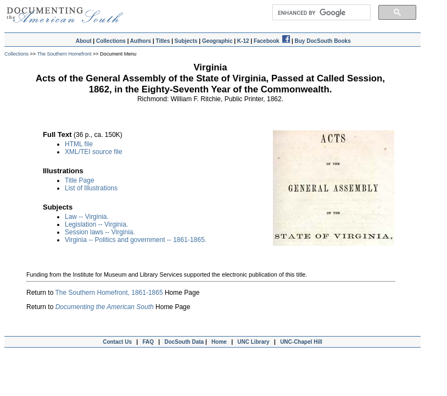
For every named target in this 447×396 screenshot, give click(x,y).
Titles (163, 41)
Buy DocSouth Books (322, 41)
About (84, 41)
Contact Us (116, 342)
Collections (111, 41)
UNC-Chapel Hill (302, 342)
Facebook (272, 41)
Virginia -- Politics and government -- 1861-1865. (135, 240)
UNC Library (253, 342)
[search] (321, 13)
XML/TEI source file (93, 152)
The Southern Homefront (64, 54)
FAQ (148, 342)
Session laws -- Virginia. (100, 232)
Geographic (217, 41)
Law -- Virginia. (87, 217)
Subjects (186, 41)
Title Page (79, 180)
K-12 (243, 41)
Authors (140, 41)
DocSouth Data (184, 342)
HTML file (79, 144)
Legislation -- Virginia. (96, 224)
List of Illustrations (91, 188)
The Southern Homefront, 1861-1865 (109, 292)
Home (219, 342)
